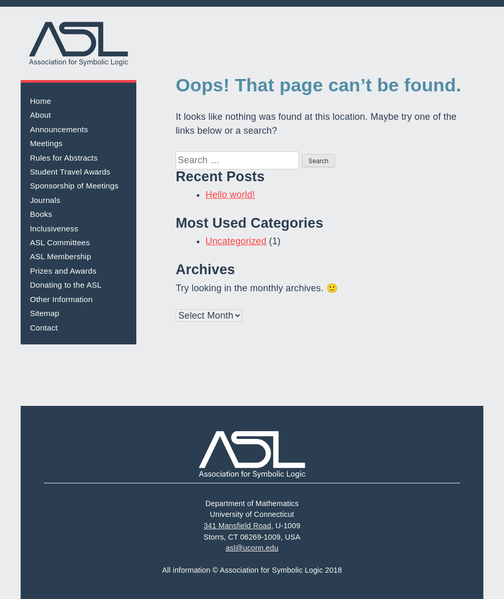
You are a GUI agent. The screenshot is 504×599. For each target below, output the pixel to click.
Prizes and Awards (63, 270)
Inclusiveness (54, 228)
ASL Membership (60, 256)
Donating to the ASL (66, 284)
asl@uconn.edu (252, 548)
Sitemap (44, 313)
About (40, 115)
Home (40, 101)
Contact (44, 327)
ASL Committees (60, 242)
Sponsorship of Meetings (74, 185)
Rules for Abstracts (64, 157)
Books (41, 214)
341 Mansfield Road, (238, 526)
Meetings (46, 143)
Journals (45, 200)
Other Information (61, 299)
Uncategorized (236, 241)
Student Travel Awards (70, 171)
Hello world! (230, 195)
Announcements (59, 129)
